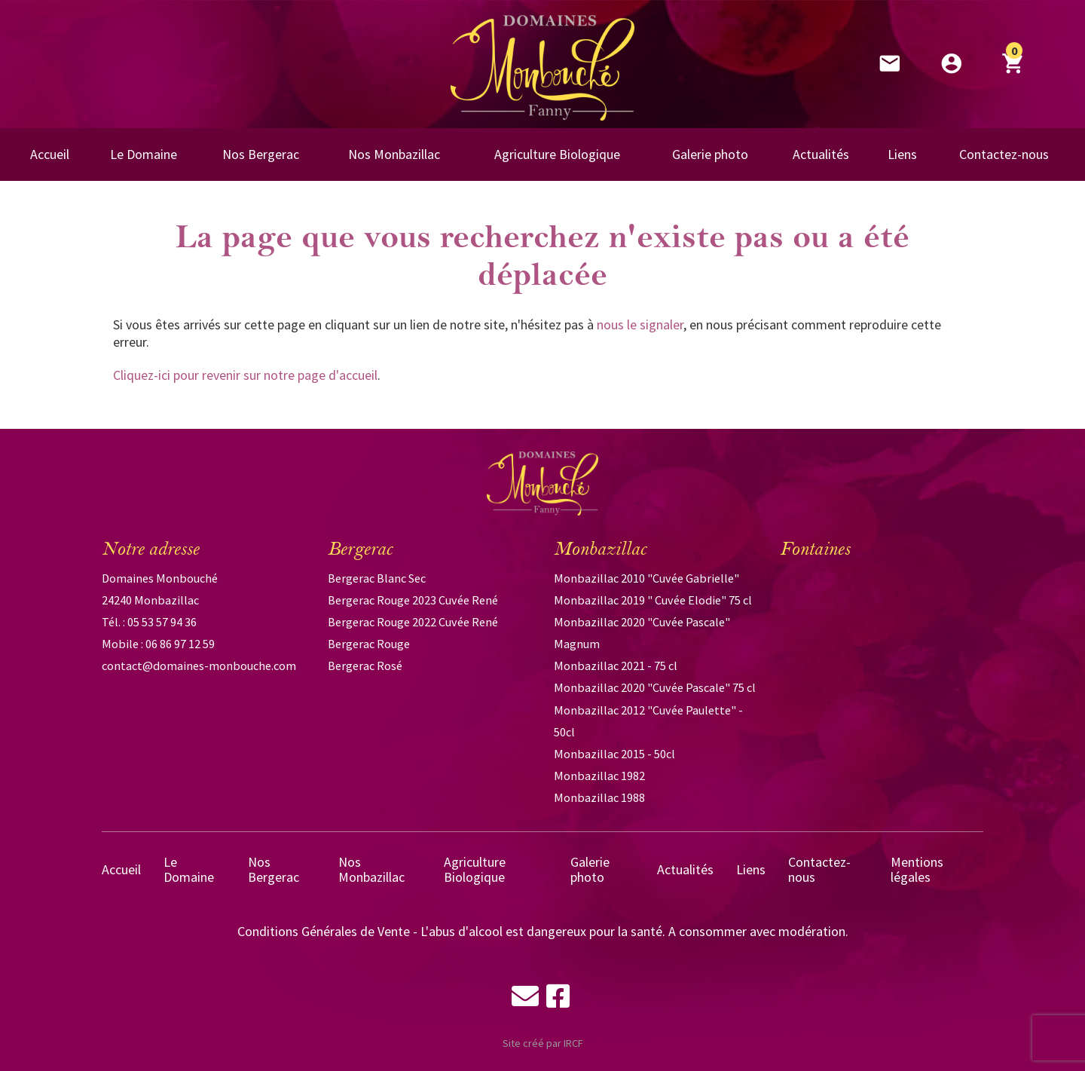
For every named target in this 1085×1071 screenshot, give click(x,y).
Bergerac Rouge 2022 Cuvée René (413, 621)
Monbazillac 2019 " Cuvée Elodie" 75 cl (653, 599)
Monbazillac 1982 (599, 775)
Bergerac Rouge (369, 643)
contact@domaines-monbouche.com (199, 665)
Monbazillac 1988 (599, 797)
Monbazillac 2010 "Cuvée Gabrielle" (646, 578)
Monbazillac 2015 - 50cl (614, 753)
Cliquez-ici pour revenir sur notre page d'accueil (245, 375)
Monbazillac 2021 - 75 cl (615, 665)
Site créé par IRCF (543, 1043)
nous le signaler (640, 324)
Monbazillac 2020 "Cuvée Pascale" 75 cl (655, 687)
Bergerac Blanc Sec (377, 578)
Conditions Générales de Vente (323, 931)
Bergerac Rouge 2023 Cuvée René (413, 599)
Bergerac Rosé (365, 665)
